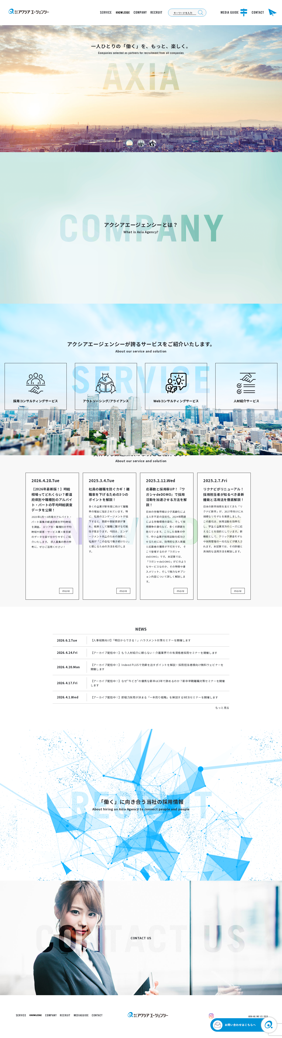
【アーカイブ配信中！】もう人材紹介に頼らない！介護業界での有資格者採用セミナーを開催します (154, 653)
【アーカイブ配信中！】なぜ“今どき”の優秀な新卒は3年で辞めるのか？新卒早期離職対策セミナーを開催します (158, 683)
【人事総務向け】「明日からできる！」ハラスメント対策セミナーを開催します (141, 640)
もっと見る (222, 708)
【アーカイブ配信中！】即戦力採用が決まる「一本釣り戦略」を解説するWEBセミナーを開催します (154, 697)
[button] (129, 143)
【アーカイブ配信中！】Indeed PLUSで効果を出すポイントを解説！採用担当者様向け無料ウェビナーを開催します (157, 667)
